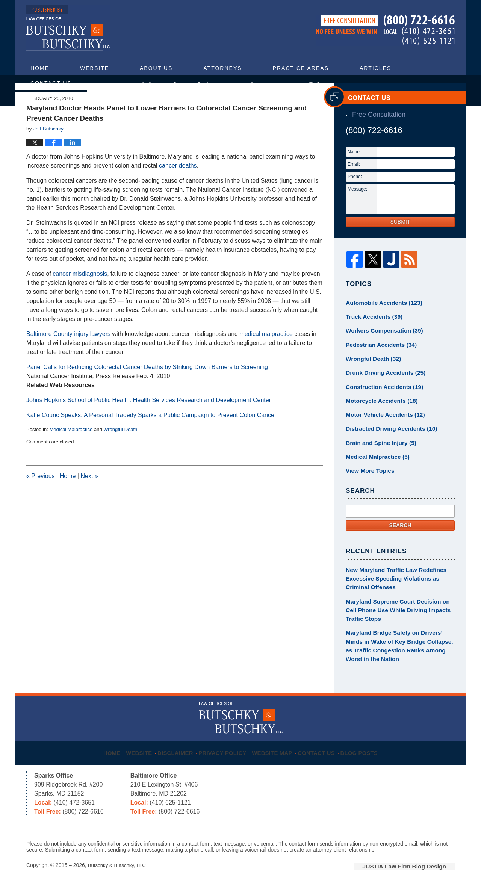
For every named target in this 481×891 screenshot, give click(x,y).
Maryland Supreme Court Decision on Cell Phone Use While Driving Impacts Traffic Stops (398, 617)
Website (94, 68)
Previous (40, 498)
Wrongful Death (120, 451)
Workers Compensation (381, 351)
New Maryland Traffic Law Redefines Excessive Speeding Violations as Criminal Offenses (399, 588)
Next (89, 498)
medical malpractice (265, 356)
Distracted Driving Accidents (387, 443)
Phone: (355, 198)
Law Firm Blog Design (419, 868)
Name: (354, 174)
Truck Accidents (371, 337)
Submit (400, 244)
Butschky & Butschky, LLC (118, 867)
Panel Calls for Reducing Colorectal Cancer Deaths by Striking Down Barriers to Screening (147, 389)
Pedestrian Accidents (378, 364)
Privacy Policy (226, 751)
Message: (357, 211)
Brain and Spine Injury (378, 456)
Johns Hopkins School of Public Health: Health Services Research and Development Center (148, 422)
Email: (354, 186)
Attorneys (222, 68)
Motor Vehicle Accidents (381, 430)
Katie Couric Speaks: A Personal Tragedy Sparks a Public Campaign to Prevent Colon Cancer (151, 437)
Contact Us (51, 83)
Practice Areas (301, 68)
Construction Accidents (381, 403)
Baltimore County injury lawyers (68, 356)
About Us (156, 68)
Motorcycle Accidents (378, 416)
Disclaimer (177, 751)
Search (400, 536)
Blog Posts (366, 751)
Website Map (276, 751)
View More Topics (368, 482)
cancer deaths (178, 188)
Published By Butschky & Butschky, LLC (385, 30)
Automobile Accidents (380, 324)
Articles (375, 68)
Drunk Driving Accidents (382, 390)
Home (39, 68)
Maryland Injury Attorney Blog (68, 28)
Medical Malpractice (70, 451)
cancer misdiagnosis (80, 296)
